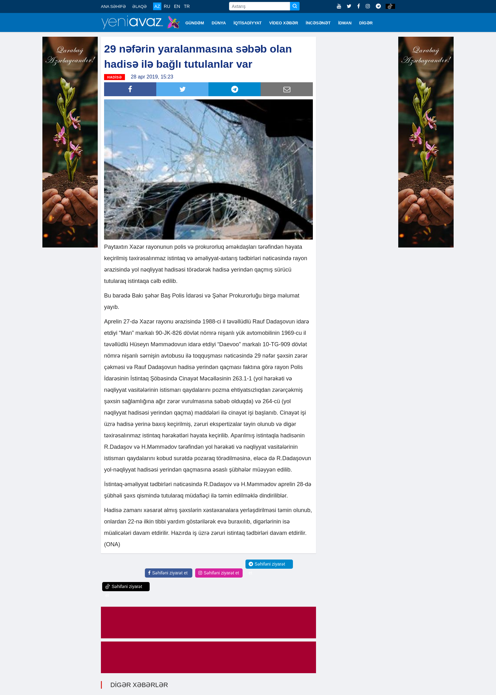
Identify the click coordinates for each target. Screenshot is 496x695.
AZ (157, 6)
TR (187, 6)
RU (167, 6)
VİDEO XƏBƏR (283, 23)
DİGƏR (366, 23)
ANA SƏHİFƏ (113, 6)
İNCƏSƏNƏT (318, 23)
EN (177, 6)
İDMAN (345, 23)
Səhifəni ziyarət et (168, 572)
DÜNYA (219, 23)
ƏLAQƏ (139, 6)
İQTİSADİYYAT (247, 23)
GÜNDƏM (194, 23)
